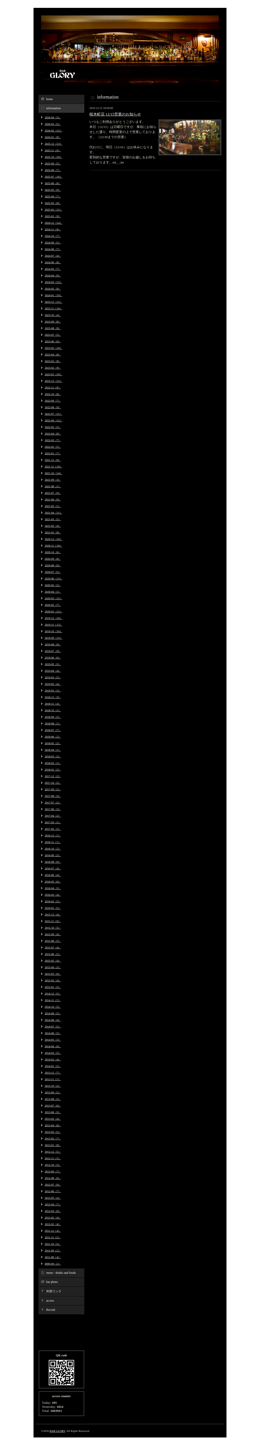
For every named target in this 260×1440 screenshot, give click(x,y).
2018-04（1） (53, 749)
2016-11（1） (53, 842)
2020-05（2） (53, 585)
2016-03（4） (53, 894)
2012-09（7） (53, 1171)
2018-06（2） (53, 736)
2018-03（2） (53, 756)
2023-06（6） (53, 341)
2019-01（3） (53, 690)
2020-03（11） (53, 598)
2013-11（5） (53, 1079)
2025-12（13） (53, 143)
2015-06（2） (53, 954)
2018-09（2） (53, 716)
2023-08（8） (53, 328)
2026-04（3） (53, 117)
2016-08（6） (53, 861)
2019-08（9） (53, 644)
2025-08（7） (53, 170)
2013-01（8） (53, 1145)
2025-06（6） (53, 183)
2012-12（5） (53, 1151)
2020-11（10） (53, 545)
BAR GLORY (57, 1430)
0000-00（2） (53, 1263)
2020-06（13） (53, 578)
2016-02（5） (53, 901)
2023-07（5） (53, 334)
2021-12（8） (53, 459)
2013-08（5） (53, 1098)
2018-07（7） (53, 730)
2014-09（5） (53, 1013)
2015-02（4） (53, 980)
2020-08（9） (53, 565)
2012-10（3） (53, 1164)
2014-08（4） (53, 1019)
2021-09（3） (53, 479)
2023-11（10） (53, 308)
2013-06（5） (53, 1112)
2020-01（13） (53, 611)
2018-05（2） (53, 743)
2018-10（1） (53, 710)
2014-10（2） (53, 1006)
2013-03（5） (53, 1131)
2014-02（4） (53, 1059)
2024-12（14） (53, 222)
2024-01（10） (53, 295)
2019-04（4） (53, 670)
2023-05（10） (53, 347)
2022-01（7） (53, 453)
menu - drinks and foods (61, 1273)
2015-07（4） (53, 947)
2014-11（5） (53, 1000)
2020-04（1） (53, 591)
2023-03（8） (53, 361)
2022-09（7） (53, 400)
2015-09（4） (53, 934)
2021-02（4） (53, 525)
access (50, 1300)
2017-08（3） (53, 795)
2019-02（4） (53, 683)
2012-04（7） (53, 1204)
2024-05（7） (53, 268)
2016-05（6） (53, 881)
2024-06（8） (53, 262)
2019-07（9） (53, 650)
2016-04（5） (53, 888)
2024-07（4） (53, 255)
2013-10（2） (53, 1085)
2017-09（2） (53, 789)
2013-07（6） (53, 1105)
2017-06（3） (53, 809)
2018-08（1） (53, 723)
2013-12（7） (53, 1072)
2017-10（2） (53, 782)
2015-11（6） (53, 921)
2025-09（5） (53, 163)
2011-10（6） (53, 1243)
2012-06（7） (53, 1191)
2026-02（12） (53, 130)
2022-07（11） (53, 413)
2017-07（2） (53, 802)
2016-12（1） (53, 835)
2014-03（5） (53, 1052)
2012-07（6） (53, 1184)
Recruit (50, 1310)
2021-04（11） (53, 512)
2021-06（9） (53, 499)
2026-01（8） (53, 137)
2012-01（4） (53, 1224)
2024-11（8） (53, 229)
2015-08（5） (53, 940)
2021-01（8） (53, 532)
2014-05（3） (53, 1039)
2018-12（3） (53, 697)
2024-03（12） (53, 282)
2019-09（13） (53, 637)
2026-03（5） (53, 123)
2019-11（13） (53, 624)
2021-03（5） (53, 519)
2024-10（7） (53, 235)
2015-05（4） (53, 960)
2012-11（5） (53, 1158)
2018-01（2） (53, 769)
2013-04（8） (53, 1125)
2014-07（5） (53, 1026)
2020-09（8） (53, 558)
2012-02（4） (53, 1217)
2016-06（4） (53, 874)
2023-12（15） (53, 301)
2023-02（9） (53, 367)
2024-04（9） (53, 275)
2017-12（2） (53, 776)
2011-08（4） (53, 1257)
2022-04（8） (53, 433)
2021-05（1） (53, 506)
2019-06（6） (53, 657)
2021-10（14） (53, 473)
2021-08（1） (53, 486)
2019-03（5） (53, 677)
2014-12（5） (53, 993)
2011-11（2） (53, 1237)
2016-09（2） (53, 855)
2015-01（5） (53, 986)
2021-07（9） (53, 492)
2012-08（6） (53, 1178)
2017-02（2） (53, 828)
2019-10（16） (53, 631)
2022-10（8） (53, 394)
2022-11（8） (53, 387)
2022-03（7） (53, 440)
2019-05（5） (53, 664)
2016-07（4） (53, 868)
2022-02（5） (53, 446)
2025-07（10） (53, 176)
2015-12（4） (53, 914)
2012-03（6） (53, 1210)
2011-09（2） (53, 1250)
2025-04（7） (53, 196)
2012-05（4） (53, 1197)
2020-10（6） (53, 552)
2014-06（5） (53, 1033)
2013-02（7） (53, 1138)
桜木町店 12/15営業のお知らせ (115, 114)
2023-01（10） (53, 374)
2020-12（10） (53, 538)
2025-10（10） (53, 156)
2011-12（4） (53, 1230)
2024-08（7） (53, 249)
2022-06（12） (53, 420)
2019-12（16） (53, 618)
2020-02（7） (53, 604)
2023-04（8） (53, 354)
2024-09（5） (53, 242)
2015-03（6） (53, 973)
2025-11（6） (53, 150)
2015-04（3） (53, 967)
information (53, 108)
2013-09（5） (53, 1092)
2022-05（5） (53, 426)
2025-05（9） (53, 189)
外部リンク (53, 1291)
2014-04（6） (53, 1046)
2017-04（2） (53, 815)
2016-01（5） (53, 907)
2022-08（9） (53, 407)
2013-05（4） (53, 1118)
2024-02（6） (53, 288)
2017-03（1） (53, 822)
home (49, 99)
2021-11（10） (53, 466)
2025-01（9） (53, 216)
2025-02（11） (53, 209)
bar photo (52, 1282)
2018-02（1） (53, 762)
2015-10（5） (53, 927)
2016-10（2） (53, 848)
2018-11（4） (53, 703)
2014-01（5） (53, 1066)
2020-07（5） (53, 571)
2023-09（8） (53, 321)
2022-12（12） (53, 380)
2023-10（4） (53, 314)
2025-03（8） (53, 202)
